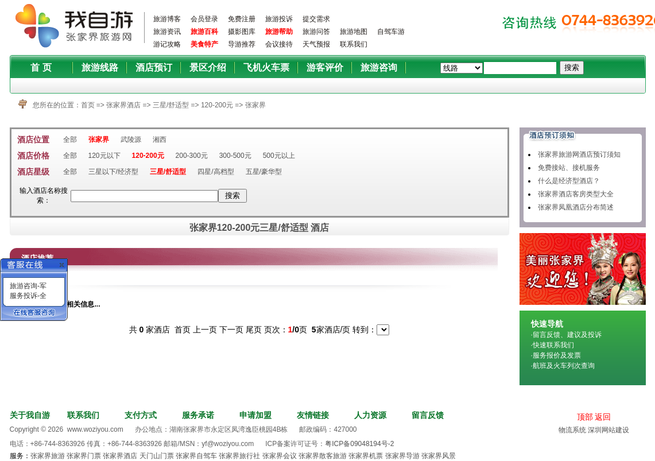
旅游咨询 (379, 67)
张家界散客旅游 (323, 456)
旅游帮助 (279, 32)
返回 (603, 416)
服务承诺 (198, 415)
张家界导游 (402, 456)
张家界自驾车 (196, 456)
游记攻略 (167, 44)
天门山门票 (156, 456)
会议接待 (279, 44)
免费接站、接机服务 (569, 168)
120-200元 (218, 105)
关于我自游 (30, 415)
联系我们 (353, 44)
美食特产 (204, 44)
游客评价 (325, 67)
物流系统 (572, 430)
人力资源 (370, 415)
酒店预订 (153, 67)
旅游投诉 (279, 19)
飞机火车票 (266, 67)
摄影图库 (241, 32)
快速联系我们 (553, 345)
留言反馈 (428, 415)
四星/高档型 (215, 172)
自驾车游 (391, 32)
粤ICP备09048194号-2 (359, 444)
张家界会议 (279, 456)
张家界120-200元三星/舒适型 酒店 (259, 228)
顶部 (585, 416)
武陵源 (131, 139)
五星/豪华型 (264, 172)
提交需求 (316, 19)
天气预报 (316, 44)
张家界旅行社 (239, 456)
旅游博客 (167, 19)
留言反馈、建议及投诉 (567, 335)
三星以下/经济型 (113, 172)
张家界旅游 (47, 456)
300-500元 (235, 156)
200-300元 (192, 156)
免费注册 (241, 19)
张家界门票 (84, 456)
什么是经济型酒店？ (569, 181)
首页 (88, 105)
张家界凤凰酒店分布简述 (576, 207)
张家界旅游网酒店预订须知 (579, 154)
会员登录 (204, 19)
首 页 (40, 67)
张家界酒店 (123, 105)
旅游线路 (100, 67)
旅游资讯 (167, 32)
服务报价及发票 (557, 355)
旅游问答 (316, 32)
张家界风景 (438, 456)
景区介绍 (207, 67)
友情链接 (313, 415)
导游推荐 (241, 44)
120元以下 (104, 156)
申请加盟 (255, 415)
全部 (70, 139)
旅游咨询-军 (28, 286)
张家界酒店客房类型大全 (576, 194)
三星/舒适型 (172, 105)
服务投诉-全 (28, 296)
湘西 (159, 139)
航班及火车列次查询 (564, 366)
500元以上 (279, 156)
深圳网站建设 (608, 430)
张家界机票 (365, 456)
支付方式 (141, 415)
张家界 (255, 105)
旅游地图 (353, 32)
